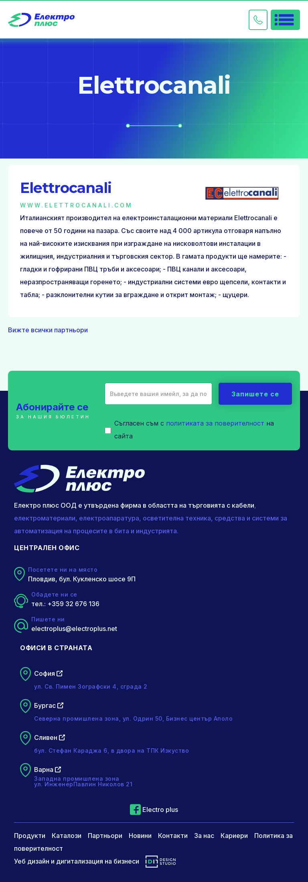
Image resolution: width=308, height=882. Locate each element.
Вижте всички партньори (48, 330)
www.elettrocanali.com (76, 205)
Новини (140, 836)
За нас (204, 836)
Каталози (66, 836)
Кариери (234, 836)
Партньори (105, 836)
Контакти (173, 836)
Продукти (29, 836)
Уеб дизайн (31, 861)
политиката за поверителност (215, 423)
